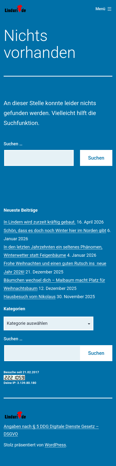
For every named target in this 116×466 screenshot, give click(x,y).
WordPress (55, 444)
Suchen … (13, 143)
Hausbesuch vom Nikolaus (30, 296)
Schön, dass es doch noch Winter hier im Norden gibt (55, 230)
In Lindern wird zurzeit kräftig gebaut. (40, 222)
